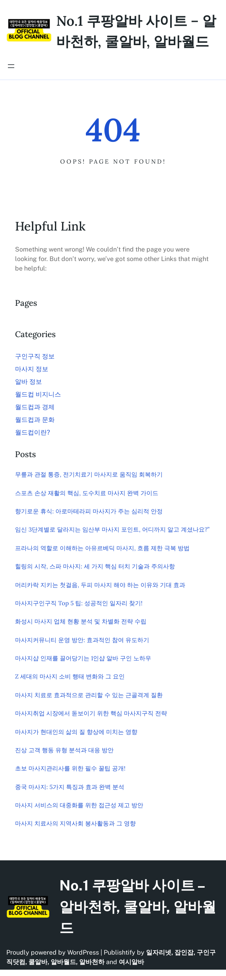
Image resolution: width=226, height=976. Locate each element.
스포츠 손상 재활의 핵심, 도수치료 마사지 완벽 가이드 (86, 493)
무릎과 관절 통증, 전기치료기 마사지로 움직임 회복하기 (89, 474)
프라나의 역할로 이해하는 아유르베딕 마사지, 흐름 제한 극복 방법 (102, 548)
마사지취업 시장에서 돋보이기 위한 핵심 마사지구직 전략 (91, 713)
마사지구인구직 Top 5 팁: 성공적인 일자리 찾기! (78, 603)
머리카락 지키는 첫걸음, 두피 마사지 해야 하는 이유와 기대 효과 (100, 585)
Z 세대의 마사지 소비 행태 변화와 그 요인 (70, 676)
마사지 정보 (31, 369)
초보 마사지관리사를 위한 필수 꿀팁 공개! (70, 768)
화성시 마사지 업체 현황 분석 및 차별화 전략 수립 (80, 621)
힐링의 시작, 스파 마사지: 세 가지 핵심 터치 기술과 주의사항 (95, 566)
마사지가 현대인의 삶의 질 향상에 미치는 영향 (76, 732)
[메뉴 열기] (11, 66)
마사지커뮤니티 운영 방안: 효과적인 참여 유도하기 (82, 640)
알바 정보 (28, 381)
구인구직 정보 (35, 356)
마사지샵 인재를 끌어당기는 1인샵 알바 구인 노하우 (83, 658)
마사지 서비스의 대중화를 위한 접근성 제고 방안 (79, 805)
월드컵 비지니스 (38, 394)
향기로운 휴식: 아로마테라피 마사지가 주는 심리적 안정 (89, 511)
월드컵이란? (32, 432)
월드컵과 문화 (35, 419)
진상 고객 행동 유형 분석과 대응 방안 (64, 750)
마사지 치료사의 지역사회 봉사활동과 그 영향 (75, 823)
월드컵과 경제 (35, 407)
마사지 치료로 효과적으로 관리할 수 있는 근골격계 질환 (89, 695)
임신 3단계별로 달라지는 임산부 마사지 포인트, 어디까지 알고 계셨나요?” (112, 529)
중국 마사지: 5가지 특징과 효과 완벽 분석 (69, 787)
